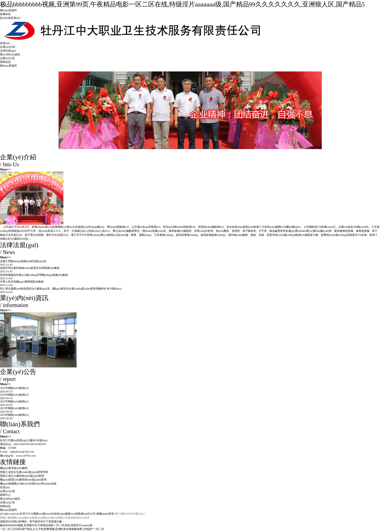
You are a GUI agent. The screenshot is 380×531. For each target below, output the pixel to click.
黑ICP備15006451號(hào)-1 (130, 513)
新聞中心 (5, 494)
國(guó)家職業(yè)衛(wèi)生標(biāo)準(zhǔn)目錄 (28, 483)
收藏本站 (5, 14)
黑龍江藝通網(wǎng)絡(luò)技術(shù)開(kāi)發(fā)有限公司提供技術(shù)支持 (45, 517)
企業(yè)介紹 (7, 46)
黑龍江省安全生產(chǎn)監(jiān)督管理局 (24, 472)
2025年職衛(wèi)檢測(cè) (14, 387)
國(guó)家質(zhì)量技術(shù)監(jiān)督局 (23, 479)
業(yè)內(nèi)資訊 (10, 54)
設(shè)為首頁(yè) (10, 17)
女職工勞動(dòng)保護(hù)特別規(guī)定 (23, 261)
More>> (5, 169)
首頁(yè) (5, 43)
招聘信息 (5, 61)
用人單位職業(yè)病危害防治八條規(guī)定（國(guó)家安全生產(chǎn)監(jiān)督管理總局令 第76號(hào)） (62, 288)
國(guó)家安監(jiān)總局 (14, 468)
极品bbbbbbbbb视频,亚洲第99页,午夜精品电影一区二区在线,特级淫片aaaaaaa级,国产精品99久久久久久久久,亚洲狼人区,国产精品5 (182, 4)
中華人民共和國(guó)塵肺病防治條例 (22, 281)
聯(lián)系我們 (8, 10)
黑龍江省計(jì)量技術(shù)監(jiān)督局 (22, 475)
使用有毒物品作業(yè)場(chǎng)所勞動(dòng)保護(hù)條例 (34, 274)
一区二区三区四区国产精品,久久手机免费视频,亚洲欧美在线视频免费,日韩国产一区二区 (52, 529)
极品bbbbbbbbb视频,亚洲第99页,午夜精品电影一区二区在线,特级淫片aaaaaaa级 (46, 525)
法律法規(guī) (8, 50)
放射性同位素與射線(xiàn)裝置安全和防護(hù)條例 (29, 267)
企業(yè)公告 (7, 58)
